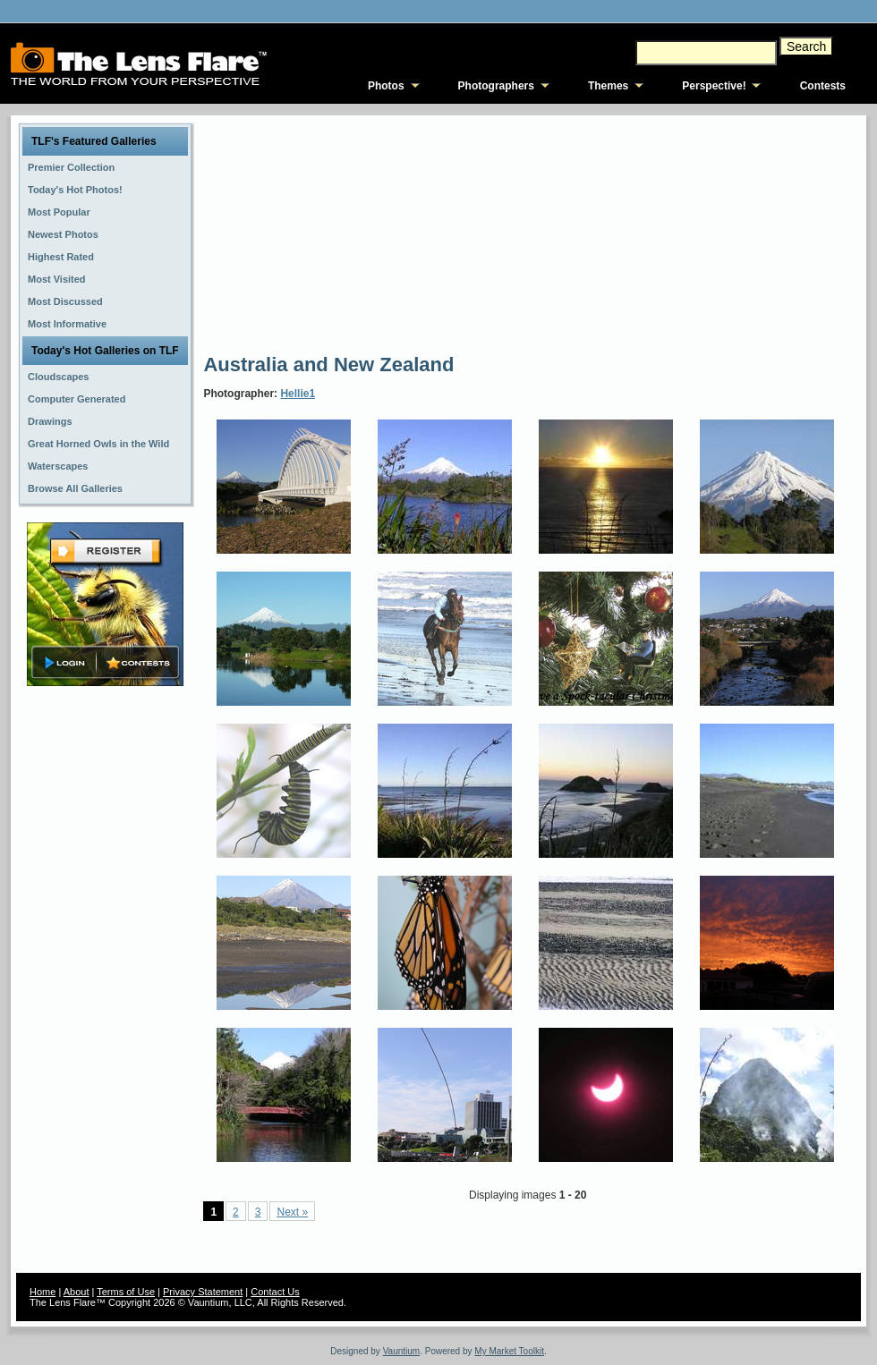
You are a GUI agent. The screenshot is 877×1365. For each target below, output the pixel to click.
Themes (608, 86)
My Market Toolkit (509, 1351)
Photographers (496, 86)
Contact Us (275, 1291)
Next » (292, 1212)
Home (42, 1291)
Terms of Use (126, 1291)
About (76, 1291)
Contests (823, 86)
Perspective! (713, 86)
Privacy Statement (203, 1291)
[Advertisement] (333, 232)
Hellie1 (297, 393)
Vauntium (402, 1351)
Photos (386, 86)
